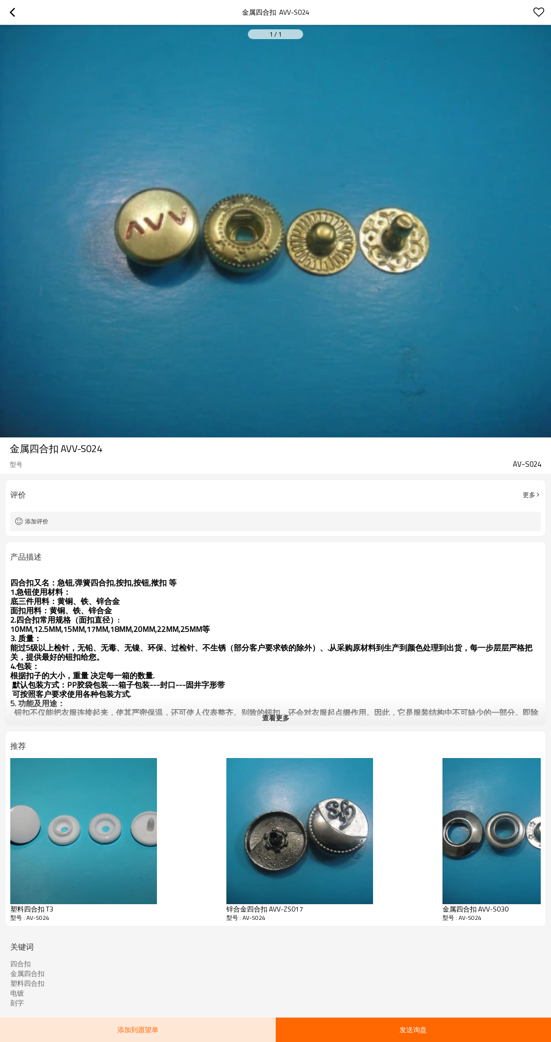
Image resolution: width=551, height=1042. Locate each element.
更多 (529, 494)
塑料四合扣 (27, 983)
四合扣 (20, 964)
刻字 (17, 1003)
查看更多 (275, 718)
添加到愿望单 (137, 1029)
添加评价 (36, 521)
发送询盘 (413, 1029)
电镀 (17, 993)
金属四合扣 (27, 973)
